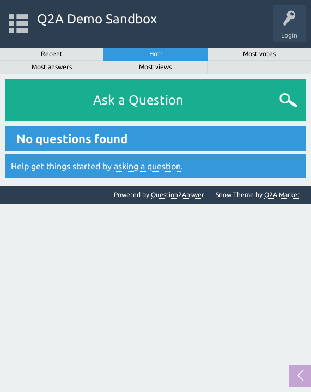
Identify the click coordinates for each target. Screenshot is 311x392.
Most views (155, 66)
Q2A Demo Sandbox (97, 18)
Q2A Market (282, 194)
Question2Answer (177, 194)
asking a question (147, 166)
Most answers (52, 66)
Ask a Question (138, 100)
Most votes (259, 53)
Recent (52, 53)
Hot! (155, 53)
